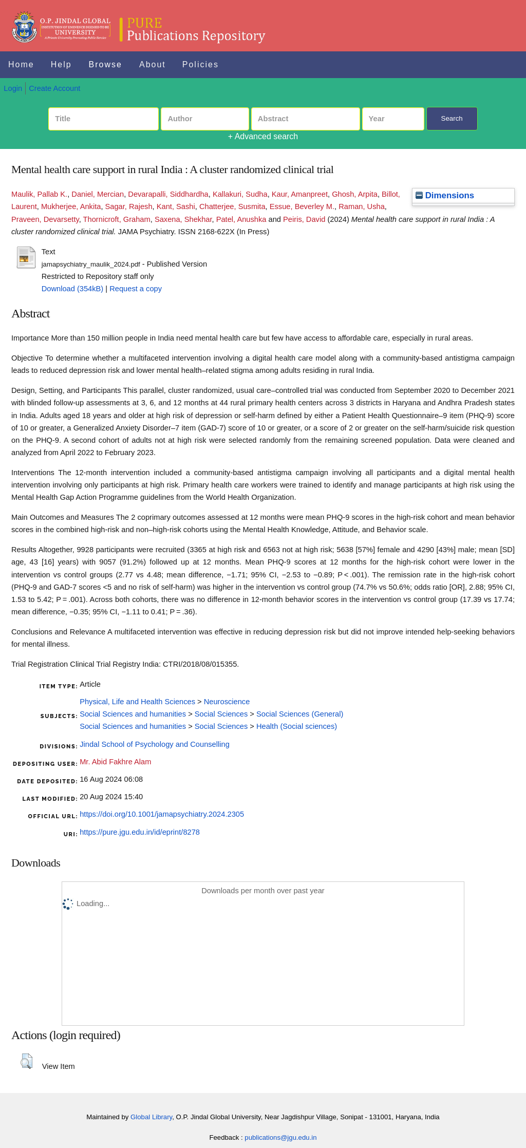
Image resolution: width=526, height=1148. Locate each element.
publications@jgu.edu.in (280, 1137)
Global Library (151, 1117)
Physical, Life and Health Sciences (137, 702)
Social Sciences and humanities (133, 714)
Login (13, 88)
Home (21, 64)
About (152, 64)
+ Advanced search (263, 136)
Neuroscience (227, 702)
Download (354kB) (73, 289)
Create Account (54, 88)
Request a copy (135, 289)
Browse (105, 64)
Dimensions (445, 195)
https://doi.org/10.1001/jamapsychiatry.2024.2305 (162, 814)
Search (452, 118)
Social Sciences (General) (299, 714)
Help (61, 64)
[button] (26, 1061)
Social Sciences (221, 714)
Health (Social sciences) (296, 726)
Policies (200, 64)
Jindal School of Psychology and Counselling (155, 744)
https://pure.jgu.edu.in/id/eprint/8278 (140, 832)
